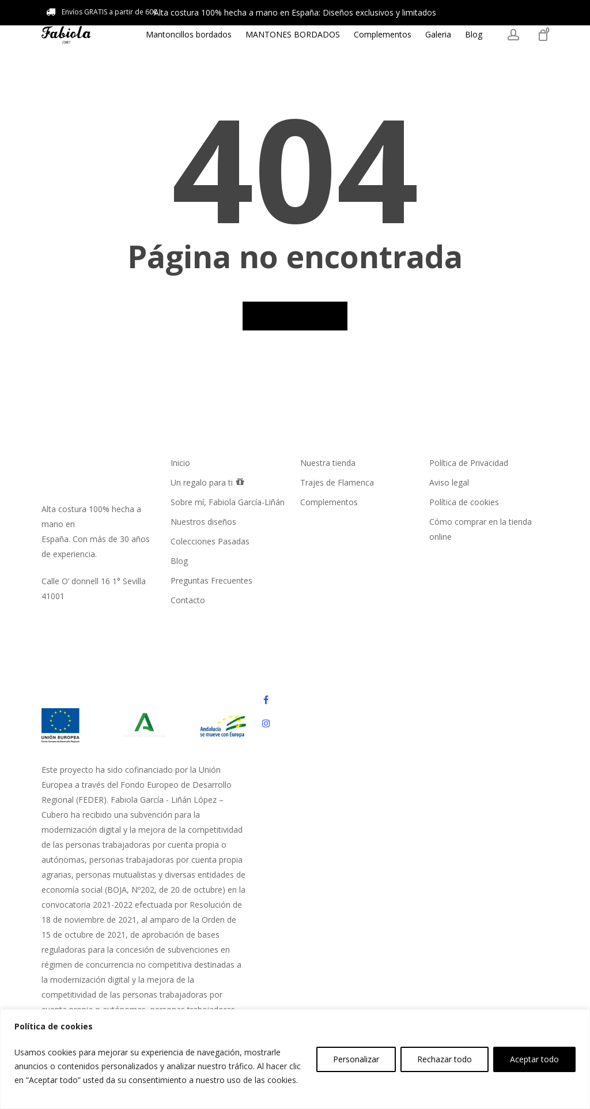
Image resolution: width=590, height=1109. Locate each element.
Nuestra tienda (327, 462)
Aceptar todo (534, 1059)
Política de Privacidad (468, 462)
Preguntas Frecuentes (211, 580)
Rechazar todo (444, 1059)
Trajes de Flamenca (337, 482)
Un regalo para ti (208, 481)
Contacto (188, 600)
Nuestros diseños (203, 521)
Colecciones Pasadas (210, 541)
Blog (179, 560)
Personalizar (356, 1059)
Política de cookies (464, 502)
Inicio (180, 462)
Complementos (329, 502)
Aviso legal (449, 482)
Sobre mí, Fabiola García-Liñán (228, 502)
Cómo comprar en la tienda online (480, 529)
